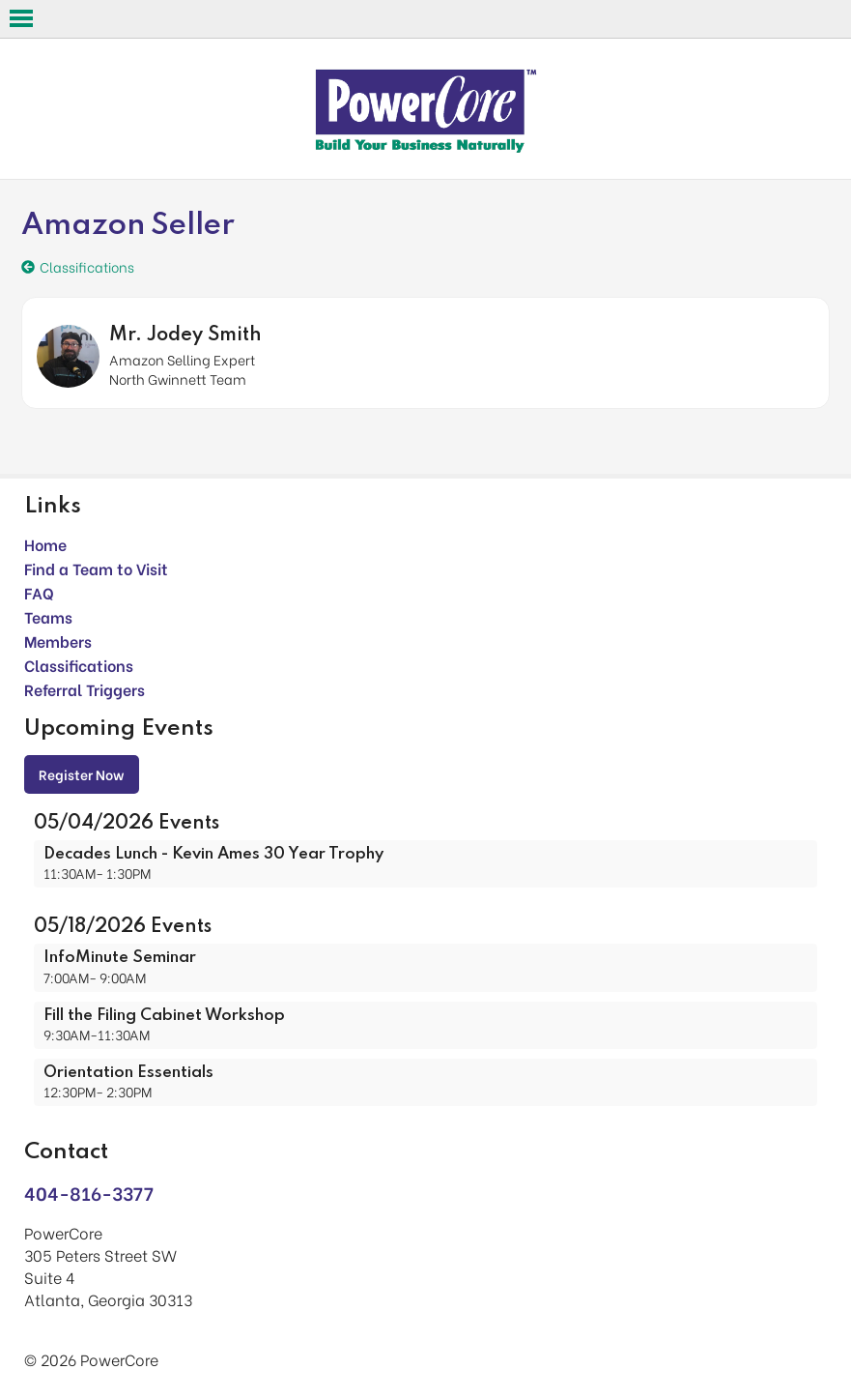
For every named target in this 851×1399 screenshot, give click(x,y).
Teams (48, 616)
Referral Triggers (84, 689)
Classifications (78, 665)
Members (58, 640)
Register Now (82, 774)
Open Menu (21, 18)
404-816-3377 (89, 1193)
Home (45, 544)
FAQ (39, 592)
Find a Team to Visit (96, 568)
